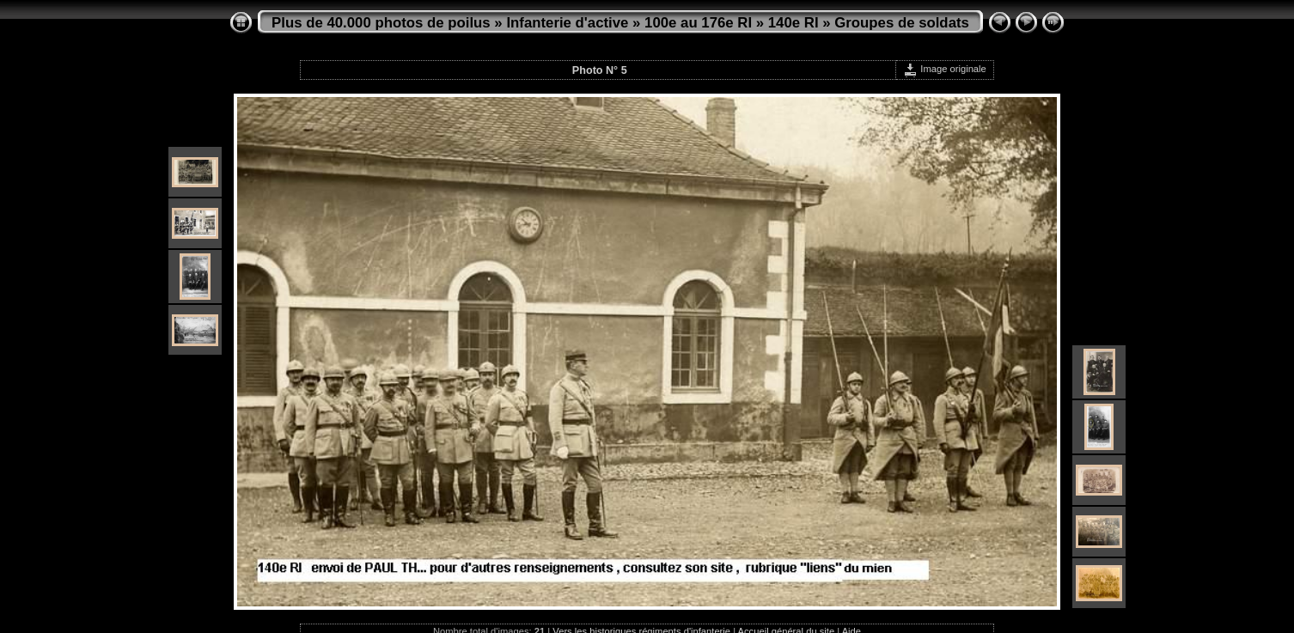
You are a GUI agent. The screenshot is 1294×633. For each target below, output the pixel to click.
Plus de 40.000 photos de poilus (381, 23)
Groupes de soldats (901, 23)
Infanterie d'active (567, 23)
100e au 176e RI (698, 23)
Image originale (944, 69)
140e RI (793, 23)
